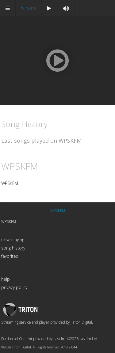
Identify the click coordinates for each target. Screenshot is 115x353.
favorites (9, 256)
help (5, 279)
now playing (12, 239)
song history (13, 248)
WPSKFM (28, 8)
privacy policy (14, 287)
